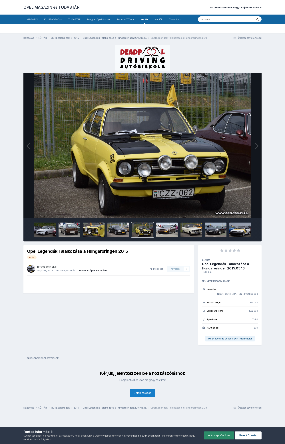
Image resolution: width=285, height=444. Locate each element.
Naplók (158, 19)
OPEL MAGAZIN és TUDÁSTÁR (51, 7)
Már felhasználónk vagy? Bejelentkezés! (236, 7)
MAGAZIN (32, 19)
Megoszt (156, 268)
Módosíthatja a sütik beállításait (142, 435)
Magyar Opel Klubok (98, 19)
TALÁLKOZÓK (125, 19)
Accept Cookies (219, 435)
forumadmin (44, 266)
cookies (37, 435)
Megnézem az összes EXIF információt (230, 338)
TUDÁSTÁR (74, 19)
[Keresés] (216, 19)
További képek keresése (93, 270)
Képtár (144, 21)
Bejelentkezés (142, 392)
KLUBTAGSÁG (53, 19)
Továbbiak (175, 19)
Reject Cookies (248, 435)
